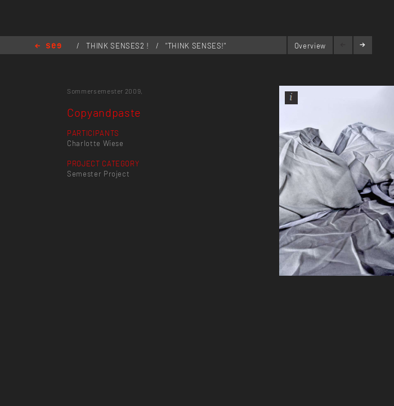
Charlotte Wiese (95, 143)
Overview (310, 45)
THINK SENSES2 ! (118, 45)
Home (48, 46)
